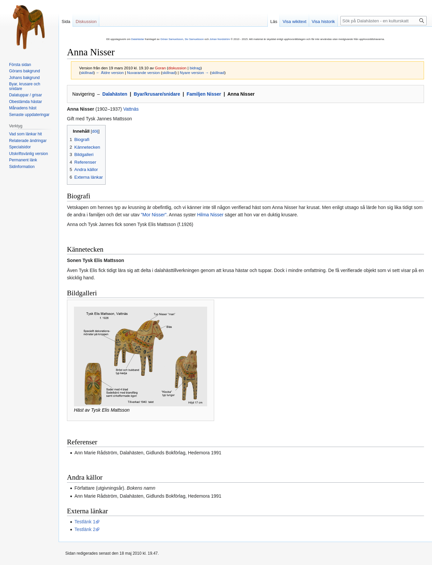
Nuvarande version (143, 72)
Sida (66, 21)
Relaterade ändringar (28, 140)
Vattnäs (131, 109)
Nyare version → (194, 72)
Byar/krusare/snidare (157, 94)
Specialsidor (20, 147)
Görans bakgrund (24, 71)
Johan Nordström (220, 39)
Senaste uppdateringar (29, 114)
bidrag (195, 68)
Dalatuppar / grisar (25, 95)
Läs (273, 21)
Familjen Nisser (204, 94)
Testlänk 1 (84, 521)
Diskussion (86, 21)
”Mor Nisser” (154, 214)
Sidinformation (22, 166)
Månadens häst (22, 108)
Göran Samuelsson (171, 39)
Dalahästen (114, 94)
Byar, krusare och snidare (24, 86)
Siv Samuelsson (194, 39)
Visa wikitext (294, 21)
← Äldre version (110, 72)
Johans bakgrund (24, 77)
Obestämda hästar (25, 101)
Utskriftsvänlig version (28, 153)
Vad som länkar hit (25, 134)
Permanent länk (23, 160)
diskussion (177, 68)
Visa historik (323, 21)
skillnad (87, 72)
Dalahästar (137, 39)
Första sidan (20, 64)
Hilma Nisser (210, 214)
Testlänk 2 (84, 529)
